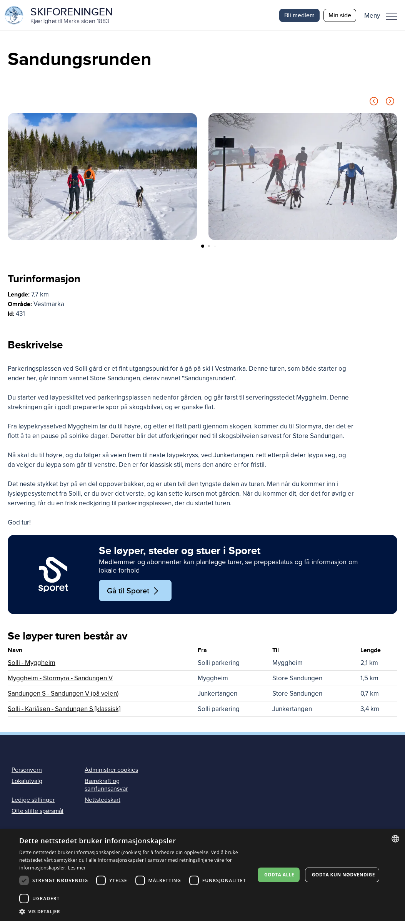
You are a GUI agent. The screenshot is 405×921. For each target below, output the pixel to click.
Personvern (27, 770)
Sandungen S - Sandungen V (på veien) (63, 694)
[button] (383, 15)
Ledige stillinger (33, 800)
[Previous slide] (374, 103)
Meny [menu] (391, 16)
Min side (339, 15)
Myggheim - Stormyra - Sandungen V (60, 679)
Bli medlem (299, 15)
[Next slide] (390, 103)
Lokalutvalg (27, 782)
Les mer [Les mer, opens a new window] (77, 867)
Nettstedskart (102, 800)
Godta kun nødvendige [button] (343, 874)
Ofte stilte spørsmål (37, 811)
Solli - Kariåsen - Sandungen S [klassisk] (64, 710)
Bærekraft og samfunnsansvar (106, 785)
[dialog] (202, 875)
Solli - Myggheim (31, 664)
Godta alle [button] (279, 874)
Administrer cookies (111, 770)
